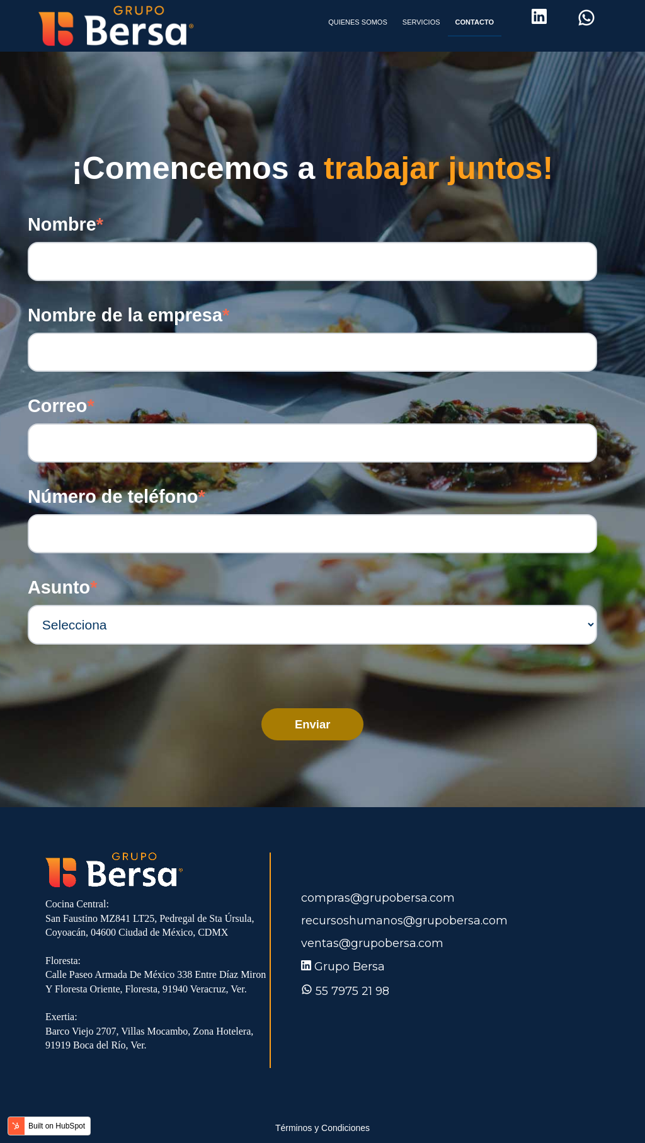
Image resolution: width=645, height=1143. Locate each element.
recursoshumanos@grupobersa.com (404, 921)
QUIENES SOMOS (357, 22)
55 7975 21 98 (352, 991)
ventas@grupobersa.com (372, 943)
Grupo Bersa (349, 967)
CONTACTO (474, 22)
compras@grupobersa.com (378, 898)
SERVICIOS (421, 22)
